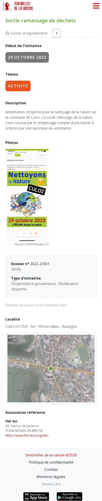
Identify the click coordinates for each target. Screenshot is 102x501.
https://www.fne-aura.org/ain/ (26, 435)
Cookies (51, 469)
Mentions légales (51, 476)
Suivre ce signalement (26, 33)
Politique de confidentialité (51, 462)
